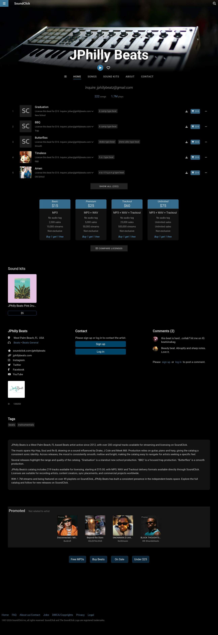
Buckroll (67, 541)
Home (77, 76)
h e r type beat (106, 157)
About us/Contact (30, 614)
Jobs (46, 614)
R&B (37, 161)
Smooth (38, 146)
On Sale (119, 559)
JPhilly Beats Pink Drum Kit (22, 305)
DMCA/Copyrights (62, 614)
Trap (37, 131)
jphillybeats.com (22, 355)
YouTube (18, 374)
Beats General (30, 342)
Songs (92, 76)
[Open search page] (214, 3)
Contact (147, 76)
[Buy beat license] (195, 111)
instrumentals (26, 424)
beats (12, 424)
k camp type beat (108, 111)
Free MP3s (77, 559)
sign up (166, 362)
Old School (40, 177)
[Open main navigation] (4, 3)
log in (178, 362)
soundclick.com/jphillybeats (29, 350)
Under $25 (140, 559)
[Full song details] (206, 111)
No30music (123, 541)
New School (40, 115)
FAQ (14, 614)
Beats (17, 342)
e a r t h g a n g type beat (111, 172)
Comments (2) (163, 331)
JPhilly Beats (17, 331)
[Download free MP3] (186, 111)
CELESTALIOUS (95, 541)
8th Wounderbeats (150, 541)
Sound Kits (111, 76)
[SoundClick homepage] (22, 3)
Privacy (80, 614)
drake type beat (107, 141)
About (130, 76)
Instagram (19, 360)
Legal (91, 614)
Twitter (17, 364)
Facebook (18, 369)
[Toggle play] (12, 111)
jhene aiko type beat (129, 141)
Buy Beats (98, 559)
